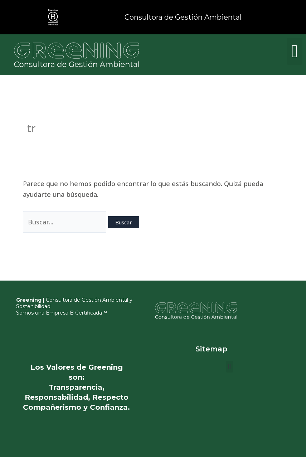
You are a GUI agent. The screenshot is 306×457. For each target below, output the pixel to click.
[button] (294, 51)
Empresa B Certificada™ (76, 313)
